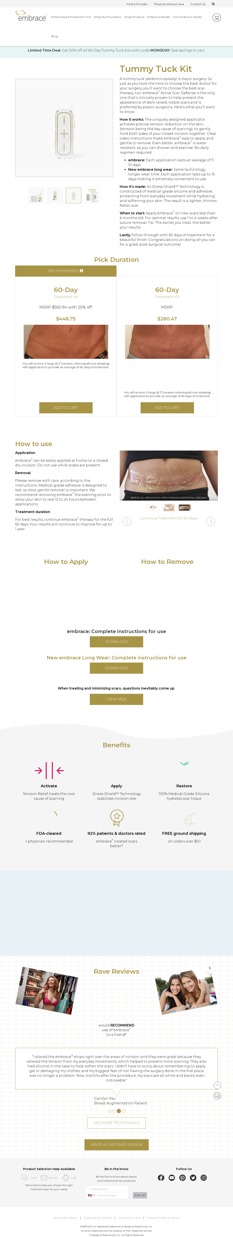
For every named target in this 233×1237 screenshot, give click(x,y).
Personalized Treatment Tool (71, 17)
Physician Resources (169, 4)
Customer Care (129, 1218)
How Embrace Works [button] (187, 17)
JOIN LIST (140, 1195)
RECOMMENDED (65, 271)
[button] (127, 522)
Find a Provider (137, 4)
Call (69, 1178)
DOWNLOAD (116, 642)
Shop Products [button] (134, 17)
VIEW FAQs (117, 699)
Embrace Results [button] (158, 17)
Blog (54, 36)
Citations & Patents (98, 1218)
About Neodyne (65, 1218)
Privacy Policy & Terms (163, 1218)
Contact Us (197, 4)
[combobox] (91, 1195)
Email (49, 1178)
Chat (28, 1178)
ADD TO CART (66, 408)
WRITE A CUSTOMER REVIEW (117, 1145)
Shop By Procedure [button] (107, 17)
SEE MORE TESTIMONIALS (116, 1123)
